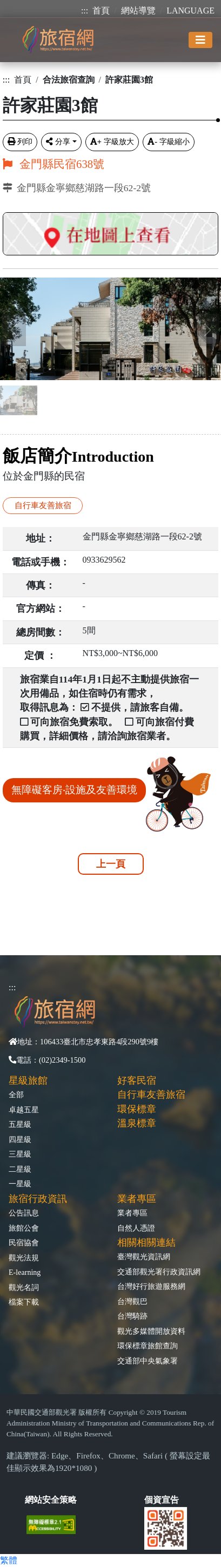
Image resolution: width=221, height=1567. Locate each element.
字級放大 (112, 141)
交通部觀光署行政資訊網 (158, 1271)
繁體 (8, 1560)
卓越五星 (24, 1109)
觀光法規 (24, 1257)
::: (84, 10)
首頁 (101, 10)
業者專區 (132, 1212)
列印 (20, 141)
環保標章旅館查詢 (147, 1345)
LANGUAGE (190, 10)
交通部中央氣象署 (147, 1360)
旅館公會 (24, 1228)
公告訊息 (24, 1212)
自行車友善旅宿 (43, 505)
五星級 (20, 1124)
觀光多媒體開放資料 (151, 1331)
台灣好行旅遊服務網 (151, 1286)
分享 (58, 141)
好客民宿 (136, 1080)
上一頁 (110, 864)
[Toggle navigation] (200, 40)
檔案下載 (24, 1302)
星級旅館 (28, 1080)
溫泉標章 (136, 1123)
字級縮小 (169, 141)
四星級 (20, 1139)
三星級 (20, 1154)
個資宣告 (161, 1499)
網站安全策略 (51, 1499)
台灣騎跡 (132, 1316)
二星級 (20, 1169)
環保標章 (136, 1109)
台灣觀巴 (132, 1301)
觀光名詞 (24, 1287)
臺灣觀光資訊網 (143, 1256)
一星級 (20, 1183)
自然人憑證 (136, 1228)
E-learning (25, 1272)
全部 (16, 1094)
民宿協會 (24, 1242)
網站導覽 (138, 10)
